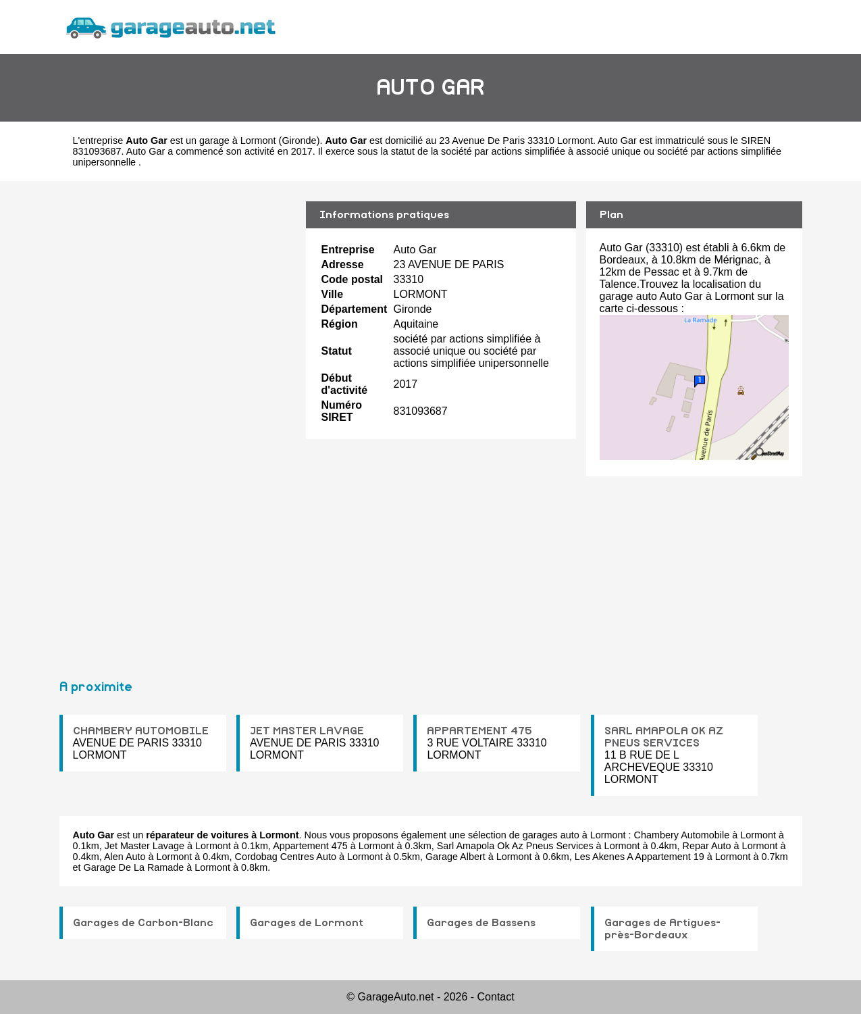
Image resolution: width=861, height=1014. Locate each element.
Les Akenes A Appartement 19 (639, 856)
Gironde (299, 140)
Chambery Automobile (682, 835)
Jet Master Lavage (144, 845)
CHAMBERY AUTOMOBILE (141, 731)
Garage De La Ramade (134, 867)
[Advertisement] (178, 424)
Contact (496, 997)
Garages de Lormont (306, 922)
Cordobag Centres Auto (285, 856)
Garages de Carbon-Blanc (143, 922)
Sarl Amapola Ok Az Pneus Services (515, 845)
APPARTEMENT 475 (479, 731)
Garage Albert (455, 856)
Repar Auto (707, 845)
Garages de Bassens (481, 922)
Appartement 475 (310, 845)
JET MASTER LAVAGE (307, 731)
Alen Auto (125, 856)
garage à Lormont (237, 140)
